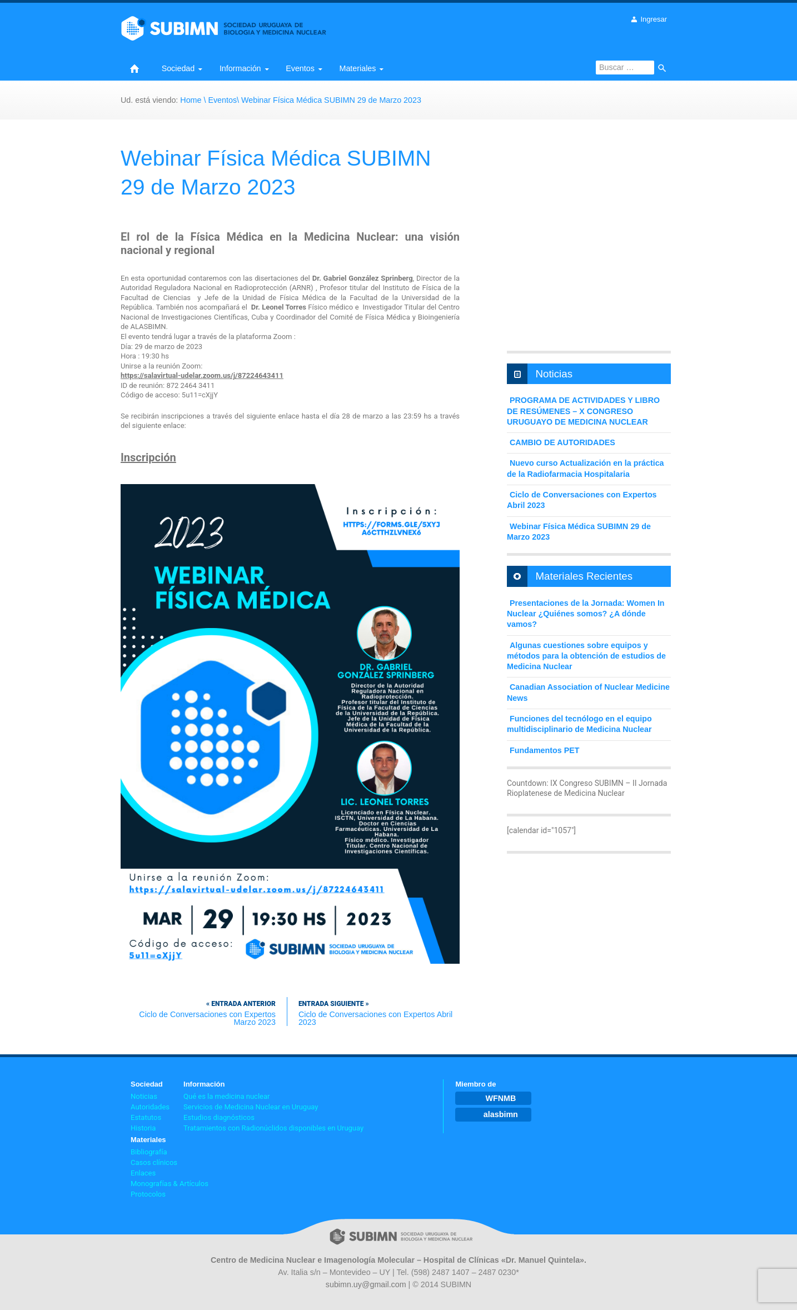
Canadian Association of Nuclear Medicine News (588, 692)
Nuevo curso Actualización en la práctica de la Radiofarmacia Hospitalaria (585, 468)
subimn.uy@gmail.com (366, 1284)
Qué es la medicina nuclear (226, 1096)
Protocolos (148, 1194)
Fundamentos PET (545, 750)
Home (134, 68)
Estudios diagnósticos (219, 1117)
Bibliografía (149, 1152)
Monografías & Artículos (169, 1183)
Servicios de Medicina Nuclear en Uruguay (250, 1107)
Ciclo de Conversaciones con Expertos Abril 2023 (375, 1012)
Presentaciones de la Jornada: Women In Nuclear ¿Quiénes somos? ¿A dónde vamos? (586, 614)
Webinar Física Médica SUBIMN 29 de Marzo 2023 (579, 531)
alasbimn (501, 1114)
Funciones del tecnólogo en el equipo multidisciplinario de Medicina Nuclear (579, 724)
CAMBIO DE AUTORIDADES (562, 442)
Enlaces (143, 1173)
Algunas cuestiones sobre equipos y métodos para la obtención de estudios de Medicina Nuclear (586, 656)
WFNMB (500, 1098)
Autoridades (150, 1107)
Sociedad (178, 68)
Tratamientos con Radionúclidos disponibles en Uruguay (273, 1128)
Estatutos (146, 1117)
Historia (143, 1128)
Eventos (300, 68)
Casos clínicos (154, 1162)
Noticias (144, 1096)
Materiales (358, 68)
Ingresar (653, 19)
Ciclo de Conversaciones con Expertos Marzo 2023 (198, 1012)
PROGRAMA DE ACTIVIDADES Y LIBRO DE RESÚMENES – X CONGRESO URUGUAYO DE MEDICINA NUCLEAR (583, 411)
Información (240, 68)
